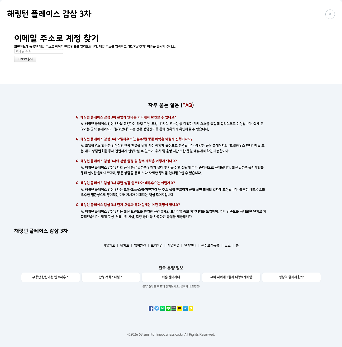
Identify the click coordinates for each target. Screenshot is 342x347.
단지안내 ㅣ (192, 245)
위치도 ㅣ (126, 245)
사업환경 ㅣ (175, 245)
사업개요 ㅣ (111, 245)
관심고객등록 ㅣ (212, 245)
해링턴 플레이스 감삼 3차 (49, 14)
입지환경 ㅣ (142, 245)
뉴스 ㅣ (229, 245)
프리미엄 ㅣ (158, 245)
